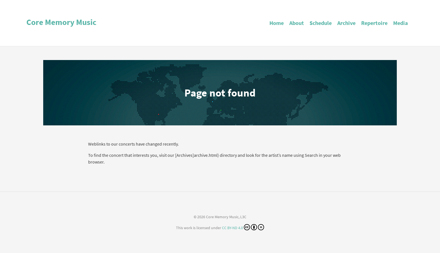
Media (400, 22)
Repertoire (374, 22)
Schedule (321, 22)
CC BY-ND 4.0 (243, 227)
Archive (346, 22)
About (296, 22)
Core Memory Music (61, 22)
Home (276, 22)
